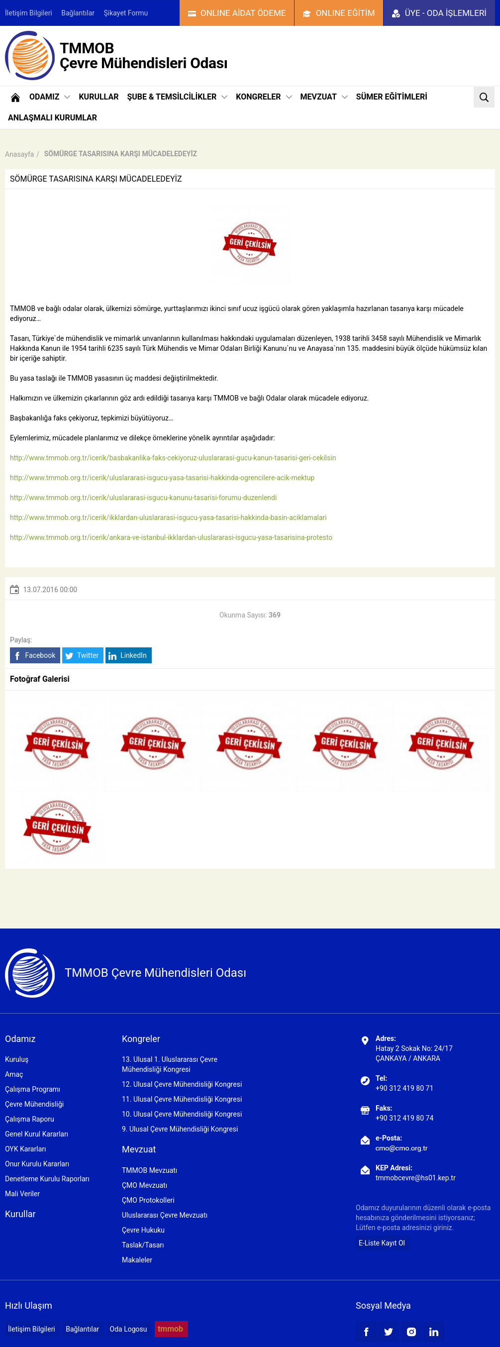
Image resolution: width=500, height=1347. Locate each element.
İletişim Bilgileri (28, 13)
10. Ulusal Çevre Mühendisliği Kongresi (182, 1114)
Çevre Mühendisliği (34, 1104)
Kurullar (20, 1214)
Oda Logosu (128, 1329)
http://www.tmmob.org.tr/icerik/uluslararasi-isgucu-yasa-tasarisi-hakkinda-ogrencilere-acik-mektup (162, 478)
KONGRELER (264, 97)
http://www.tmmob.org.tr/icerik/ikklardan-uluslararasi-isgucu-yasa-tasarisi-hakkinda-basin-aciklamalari (168, 517)
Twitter (82, 655)
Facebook (34, 655)
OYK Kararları (25, 1149)
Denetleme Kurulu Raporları (47, 1179)
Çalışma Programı (32, 1089)
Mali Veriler (22, 1194)
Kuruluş (16, 1059)
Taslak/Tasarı (143, 1245)
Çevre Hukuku (143, 1230)
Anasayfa (19, 154)
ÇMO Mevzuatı (144, 1185)
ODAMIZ (49, 97)
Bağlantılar (78, 13)
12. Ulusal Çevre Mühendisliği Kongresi (182, 1084)
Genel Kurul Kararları (36, 1134)
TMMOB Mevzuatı (149, 1170)
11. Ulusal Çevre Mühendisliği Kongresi (182, 1099)
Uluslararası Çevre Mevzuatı (164, 1215)
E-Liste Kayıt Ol (382, 1243)
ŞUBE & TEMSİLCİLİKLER (177, 97)
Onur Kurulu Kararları (37, 1164)
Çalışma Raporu (29, 1119)
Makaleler (137, 1260)
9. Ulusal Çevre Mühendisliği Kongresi (180, 1129)
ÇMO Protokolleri (148, 1200)
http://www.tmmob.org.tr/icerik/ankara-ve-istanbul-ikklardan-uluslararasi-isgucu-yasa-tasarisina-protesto (171, 537)
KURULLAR (98, 97)
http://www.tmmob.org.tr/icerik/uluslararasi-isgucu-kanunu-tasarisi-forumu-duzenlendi (143, 498)
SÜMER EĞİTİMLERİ (391, 97)
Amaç (14, 1074)
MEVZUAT (324, 97)
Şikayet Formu (126, 13)
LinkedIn (127, 655)
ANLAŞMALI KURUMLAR (52, 117)
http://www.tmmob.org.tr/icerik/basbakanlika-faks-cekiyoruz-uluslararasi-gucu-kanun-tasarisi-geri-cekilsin (173, 458)
